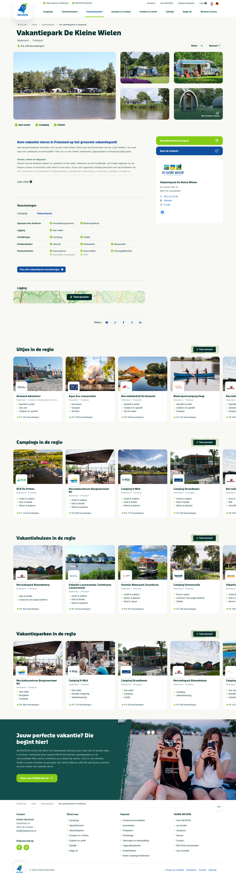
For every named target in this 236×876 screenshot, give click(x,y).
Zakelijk (170, 11)
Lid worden (181, 825)
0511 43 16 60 (171, 196)
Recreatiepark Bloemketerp (33, 584)
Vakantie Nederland (186, 3)
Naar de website (189, 151)
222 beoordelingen (188, 417)
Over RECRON (166, 3)
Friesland (85, 400)
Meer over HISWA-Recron (36, 778)
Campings (48, 11)
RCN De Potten (25, 489)
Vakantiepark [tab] (44, 213)
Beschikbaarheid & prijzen (189, 140)
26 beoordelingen (83, 609)
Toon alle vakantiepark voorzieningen (41, 269)
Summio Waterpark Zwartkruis (140, 584)
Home (34, 25)
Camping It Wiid (130, 489)
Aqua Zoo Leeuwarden (82, 396)
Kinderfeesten (129, 850)
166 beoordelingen (188, 609)
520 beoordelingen (188, 513)
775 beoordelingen (135, 513)
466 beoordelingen (35, 46)
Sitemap (212, 870)
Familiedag (128, 835)
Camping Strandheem (186, 489)
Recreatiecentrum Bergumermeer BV (89, 490)
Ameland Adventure (28, 396)
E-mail (167, 204)
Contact (180, 840)
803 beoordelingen (30, 609)
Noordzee (55, 400)
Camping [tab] (22, 213)
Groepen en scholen (121, 11)
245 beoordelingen (135, 417)
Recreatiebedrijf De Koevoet (138, 396)
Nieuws (179, 835)
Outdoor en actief (148, 11)
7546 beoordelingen (84, 417)
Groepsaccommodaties (134, 820)
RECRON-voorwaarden (187, 845)
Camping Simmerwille (186, 584)
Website (168, 200)
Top (219, 806)
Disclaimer (191, 870)
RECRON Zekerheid (82, 3)
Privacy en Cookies (174, 870)
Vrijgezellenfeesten (132, 845)
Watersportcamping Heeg (188, 396)
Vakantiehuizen (70, 11)
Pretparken (128, 830)
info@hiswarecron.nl (26, 831)
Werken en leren (209, 11)
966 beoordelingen (83, 513)
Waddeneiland (43, 400)
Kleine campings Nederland (136, 855)
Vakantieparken (94, 11)
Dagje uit (187, 11)
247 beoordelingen (30, 417)
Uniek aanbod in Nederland (55, 3)
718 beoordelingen (30, 513)
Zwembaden (129, 825)
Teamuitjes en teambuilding (136, 840)
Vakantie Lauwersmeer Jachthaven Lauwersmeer (90, 586)
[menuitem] (48, 11)
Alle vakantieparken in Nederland (72, 25)
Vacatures (151, 3)
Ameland (32, 400)
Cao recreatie (182, 850)
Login (202, 3)
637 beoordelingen (135, 609)
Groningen (190, 493)
